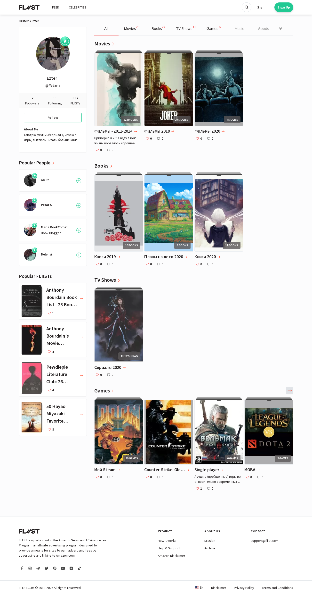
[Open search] (246, 7)
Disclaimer (218, 588)
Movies (132, 28)
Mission (209, 540)
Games (214, 28)
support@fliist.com (265, 540)
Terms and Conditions (277, 588)
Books (158, 28)
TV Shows (186, 28)
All (106, 28)
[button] (289, 390)
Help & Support (169, 548)
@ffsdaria (52, 85)
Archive (209, 548)
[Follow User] (79, 181)
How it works (167, 540)
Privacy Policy (244, 588)
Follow (53, 117)
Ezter (52, 78)
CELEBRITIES (77, 7)
